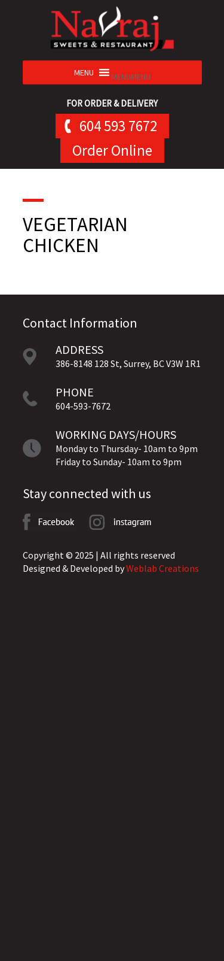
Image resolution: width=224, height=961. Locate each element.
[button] (131, 76)
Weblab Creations (162, 568)
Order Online (112, 150)
